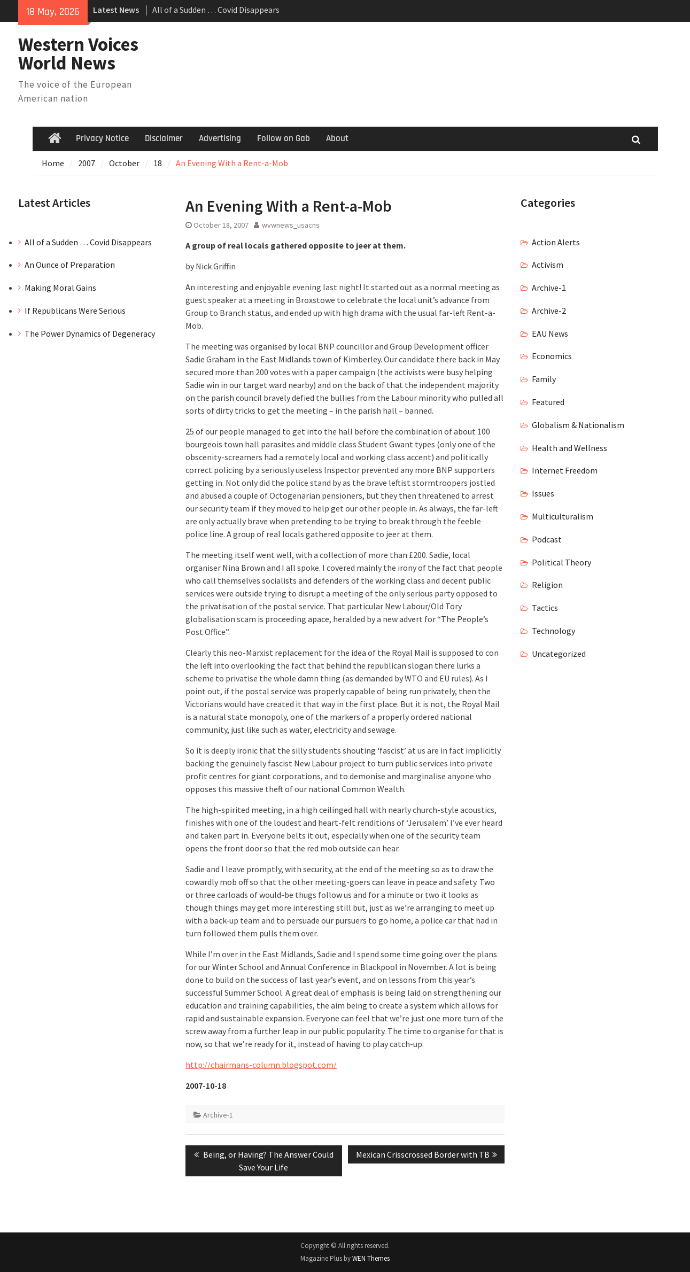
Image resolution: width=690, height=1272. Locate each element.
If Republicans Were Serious (75, 310)
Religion (547, 584)
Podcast (547, 539)
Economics (552, 356)
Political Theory (561, 562)
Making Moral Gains (60, 287)
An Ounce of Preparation (70, 264)
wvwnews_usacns (291, 225)
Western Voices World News (78, 54)
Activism (547, 264)
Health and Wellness (569, 448)
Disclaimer (164, 138)
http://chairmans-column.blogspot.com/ (261, 1064)
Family (544, 379)
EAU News (550, 333)
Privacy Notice (102, 138)
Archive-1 (218, 1115)
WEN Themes (371, 1258)
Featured (548, 402)
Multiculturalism (562, 516)
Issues (543, 493)
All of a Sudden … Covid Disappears (216, 9)
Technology (553, 630)
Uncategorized (559, 653)
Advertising (220, 138)
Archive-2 (549, 310)
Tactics (545, 607)
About (337, 138)
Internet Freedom (565, 470)
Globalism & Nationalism (578, 425)
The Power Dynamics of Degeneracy (90, 333)
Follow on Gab (283, 138)
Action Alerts (556, 242)
